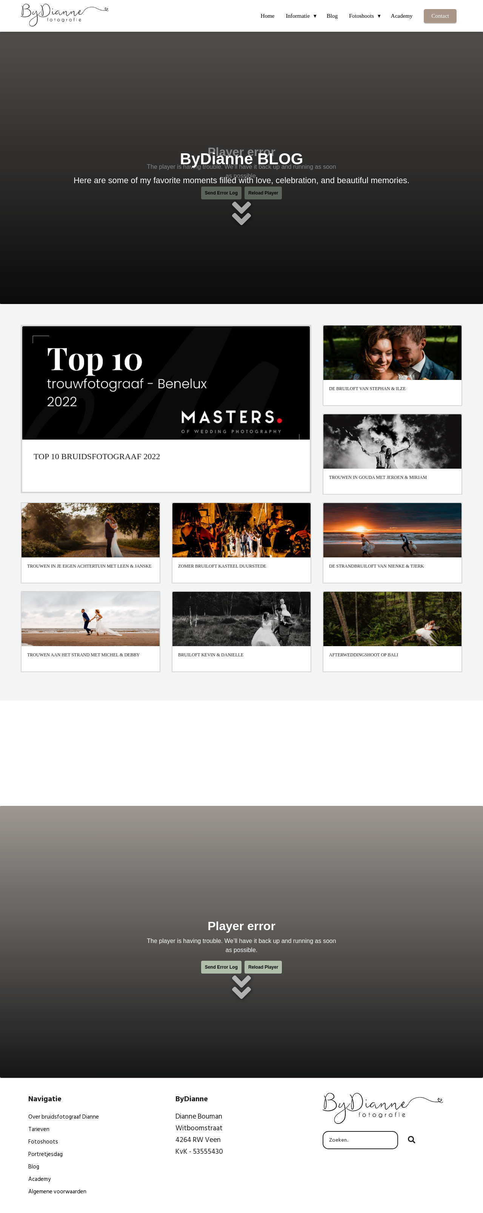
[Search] (411, 1140)
